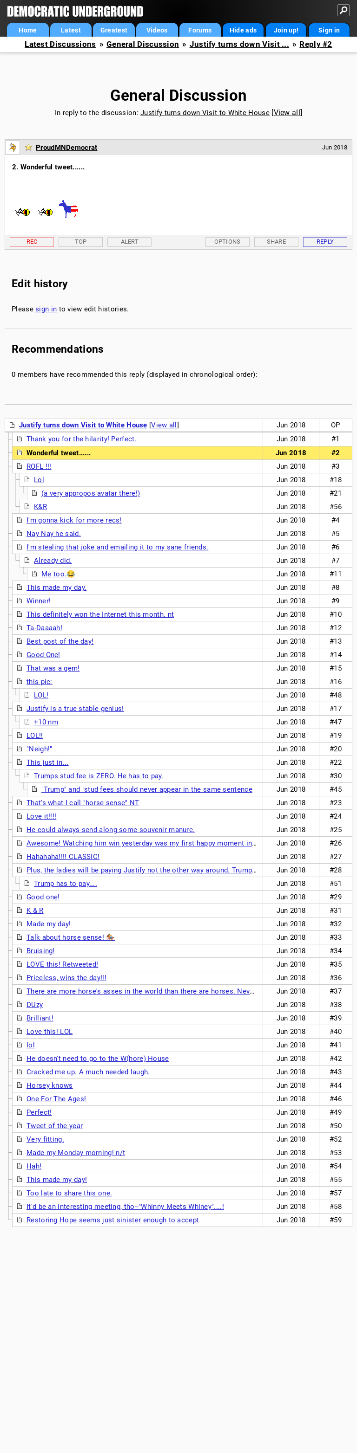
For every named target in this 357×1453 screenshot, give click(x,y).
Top (81, 241)
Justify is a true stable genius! (75, 708)
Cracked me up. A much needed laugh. (88, 1072)
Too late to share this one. (69, 1193)
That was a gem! (53, 668)
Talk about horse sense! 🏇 (70, 937)
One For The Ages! (56, 1099)
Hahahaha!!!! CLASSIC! (62, 856)
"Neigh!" (39, 749)
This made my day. (56, 587)
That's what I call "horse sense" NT (82, 803)
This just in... (47, 762)
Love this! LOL (49, 1031)
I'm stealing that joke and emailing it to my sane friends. (117, 547)
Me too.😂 (58, 574)
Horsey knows (49, 1085)
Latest (71, 30)
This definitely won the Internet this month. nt (100, 614)
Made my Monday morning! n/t (75, 1153)
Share (276, 241)
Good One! (43, 655)
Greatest (113, 30)
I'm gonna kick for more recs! (74, 520)
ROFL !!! (38, 466)
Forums (200, 30)
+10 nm (46, 722)
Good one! (43, 897)
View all (287, 112)
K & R (35, 910)
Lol (39, 480)
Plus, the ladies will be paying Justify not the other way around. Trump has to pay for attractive (178, 870)
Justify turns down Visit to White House (205, 113)
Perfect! (39, 1112)
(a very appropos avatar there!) (90, 493)
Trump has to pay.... (65, 883)
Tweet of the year (54, 1126)
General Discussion (142, 44)
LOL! (41, 695)
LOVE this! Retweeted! (62, 964)
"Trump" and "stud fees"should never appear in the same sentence (146, 789)
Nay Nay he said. (53, 534)
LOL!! (34, 735)
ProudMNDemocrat (67, 147)
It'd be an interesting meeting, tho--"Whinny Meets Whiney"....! (125, 1206)
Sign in (329, 30)
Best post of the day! (59, 641)
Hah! (33, 1166)
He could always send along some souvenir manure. (110, 830)
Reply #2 (315, 44)
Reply (325, 241)
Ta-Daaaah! (44, 628)
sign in (46, 309)
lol (30, 1045)
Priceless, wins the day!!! (66, 978)
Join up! (286, 30)
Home (28, 30)
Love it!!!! (41, 816)
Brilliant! (39, 1018)
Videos (157, 30)
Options (227, 241)
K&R (40, 507)
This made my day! (56, 1179)
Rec (32, 241)
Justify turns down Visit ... (239, 44)
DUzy (34, 1005)
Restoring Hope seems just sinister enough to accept (112, 1220)
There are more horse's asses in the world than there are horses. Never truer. (150, 991)
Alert (130, 241)
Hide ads (243, 30)
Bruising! (40, 951)
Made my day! (48, 924)
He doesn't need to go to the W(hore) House (97, 1058)
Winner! (38, 601)
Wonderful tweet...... (58, 453)
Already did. (53, 560)
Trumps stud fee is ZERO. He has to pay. (99, 776)
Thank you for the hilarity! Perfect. (81, 439)
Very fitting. (45, 1139)
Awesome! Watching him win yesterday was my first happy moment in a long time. (159, 843)
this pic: (39, 682)
